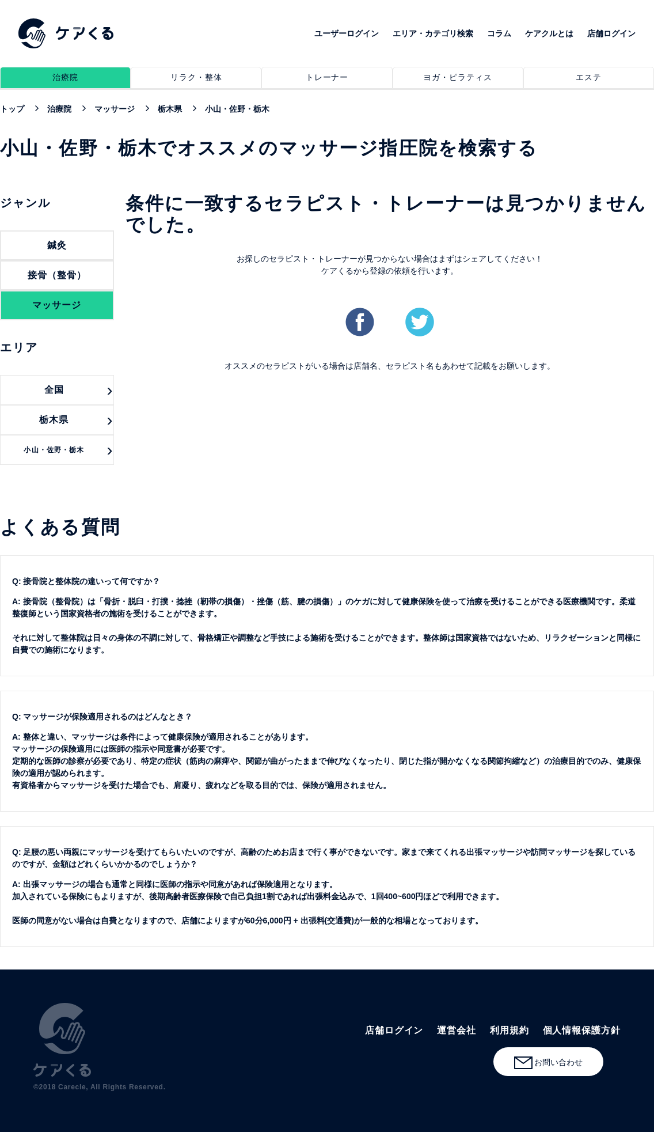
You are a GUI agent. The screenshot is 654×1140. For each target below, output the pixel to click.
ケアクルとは (549, 33)
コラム (499, 33)
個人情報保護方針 (582, 1030)
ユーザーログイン (346, 33)
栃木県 (54, 420)
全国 (54, 390)
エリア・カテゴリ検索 (433, 33)
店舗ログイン (611, 33)
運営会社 (456, 1030)
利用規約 (509, 1030)
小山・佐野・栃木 (54, 450)
